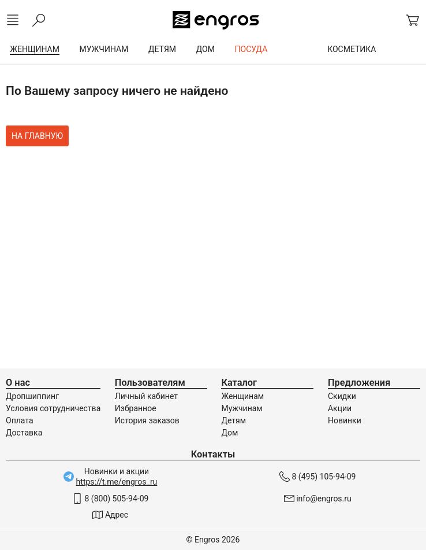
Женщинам (242, 396)
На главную (37, 136)
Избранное (135, 408)
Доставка (24, 432)
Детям (233, 420)
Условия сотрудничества (53, 408)
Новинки (344, 420)
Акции (340, 408)
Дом (229, 432)
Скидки (342, 396)
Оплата (19, 420)
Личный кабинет (146, 396)
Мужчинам (241, 408)
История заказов (147, 420)
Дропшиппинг (32, 396)
